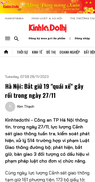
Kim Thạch (25, 106)
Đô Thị (50, 52)
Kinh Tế (37, 52)
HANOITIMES (14, 18)
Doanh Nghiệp (70, 52)
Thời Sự (22, 52)
